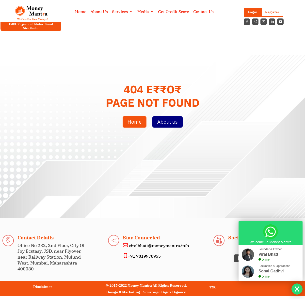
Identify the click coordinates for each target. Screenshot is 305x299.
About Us (99, 12)
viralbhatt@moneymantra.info (158, 246)
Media (143, 12)
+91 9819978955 (144, 256)
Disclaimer (42, 286)
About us (167, 121)
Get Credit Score (173, 12)
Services (120, 12)
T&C (212, 287)
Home (80, 12)
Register (272, 12)
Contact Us (203, 12)
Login (252, 12)
